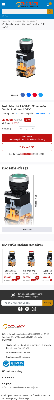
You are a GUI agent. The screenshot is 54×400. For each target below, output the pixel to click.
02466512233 (26, 154)
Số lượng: (6, 128)
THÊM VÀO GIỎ (27, 147)
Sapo (27, 398)
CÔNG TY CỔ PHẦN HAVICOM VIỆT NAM (21, 387)
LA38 (17, 113)
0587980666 (24, 352)
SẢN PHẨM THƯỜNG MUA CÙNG (22, 244)
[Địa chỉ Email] (27, 303)
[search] (50, 11)
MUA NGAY (27, 138)
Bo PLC (5, 16)
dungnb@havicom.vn (21, 357)
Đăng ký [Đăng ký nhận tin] (47, 302)
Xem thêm (27, 229)
